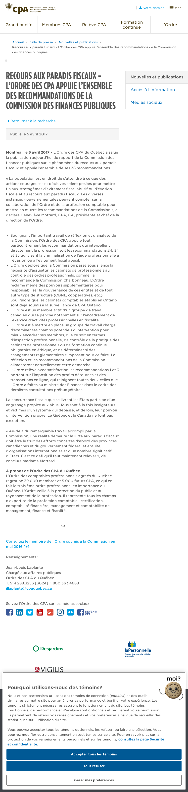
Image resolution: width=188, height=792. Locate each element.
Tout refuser (94, 766)
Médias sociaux (146, 102)
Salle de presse (41, 42)
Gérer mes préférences (94, 780)
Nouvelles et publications (78, 42)
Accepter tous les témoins (94, 754)
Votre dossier (151, 8)
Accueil (18, 42)
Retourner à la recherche (31, 121)
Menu (177, 8)
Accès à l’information (153, 89)
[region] (94, 731)
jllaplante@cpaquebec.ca (29, 588)
